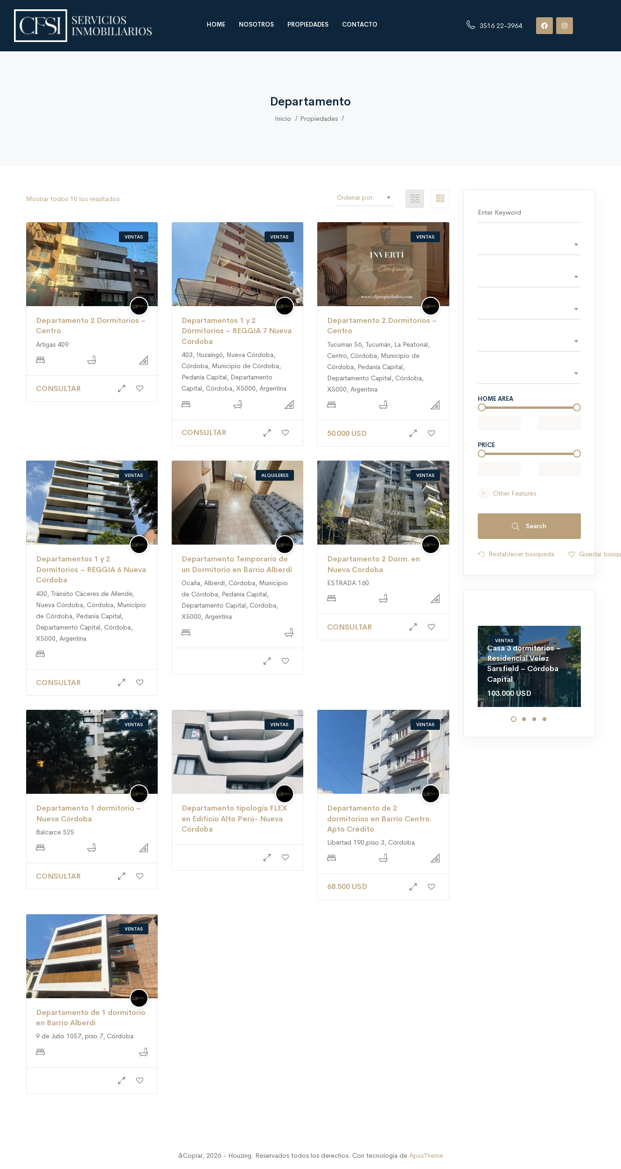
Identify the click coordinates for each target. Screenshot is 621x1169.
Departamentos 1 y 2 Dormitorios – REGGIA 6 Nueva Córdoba (91, 569)
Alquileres (274, 475)
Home (216, 24)
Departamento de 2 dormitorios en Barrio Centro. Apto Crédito (379, 818)
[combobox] (385, 197)
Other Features (507, 493)
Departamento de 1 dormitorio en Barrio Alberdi (91, 1018)
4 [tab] (544, 719)
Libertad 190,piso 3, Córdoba (371, 842)
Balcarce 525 (55, 832)
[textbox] (529, 244)
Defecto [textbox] (382, 197)
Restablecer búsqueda (516, 555)
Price (486, 445)
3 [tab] (534, 719)
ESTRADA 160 (348, 583)
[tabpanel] (529, 666)
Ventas (134, 237)
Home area (495, 399)
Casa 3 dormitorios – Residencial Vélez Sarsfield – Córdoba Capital (524, 663)
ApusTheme (426, 1155)
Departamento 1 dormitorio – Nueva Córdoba (88, 813)
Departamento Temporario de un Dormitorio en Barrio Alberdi (236, 564)
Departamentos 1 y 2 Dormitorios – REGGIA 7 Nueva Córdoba (236, 330)
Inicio (283, 118)
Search (529, 526)
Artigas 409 (52, 344)
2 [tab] (524, 719)
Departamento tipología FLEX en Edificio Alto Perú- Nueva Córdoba (234, 818)
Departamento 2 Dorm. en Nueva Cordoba (373, 564)
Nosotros (256, 24)
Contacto (359, 24)
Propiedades (307, 24)
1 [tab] (514, 719)
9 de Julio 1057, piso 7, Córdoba (84, 1036)
